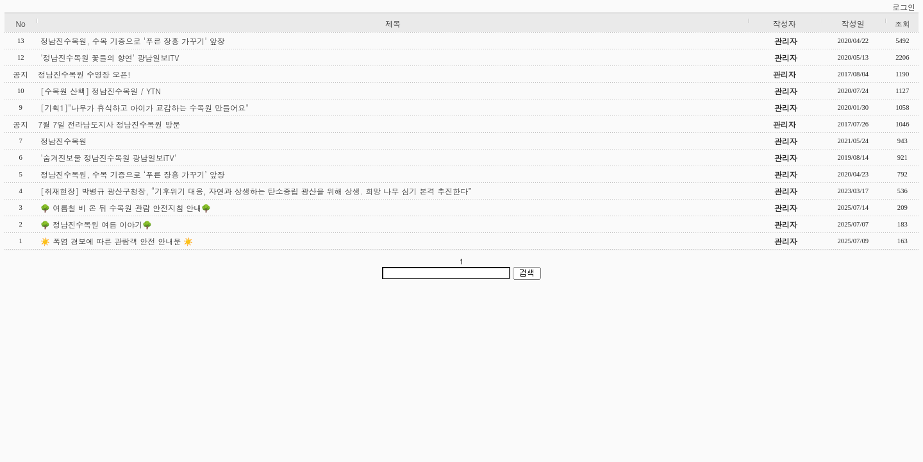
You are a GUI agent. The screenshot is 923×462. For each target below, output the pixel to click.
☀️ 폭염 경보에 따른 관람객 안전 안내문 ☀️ (116, 240)
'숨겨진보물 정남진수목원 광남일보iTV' (108, 157)
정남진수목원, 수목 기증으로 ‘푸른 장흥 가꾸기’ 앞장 (132, 174)
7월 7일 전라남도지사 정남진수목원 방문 (109, 124)
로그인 (903, 6)
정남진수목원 (63, 140)
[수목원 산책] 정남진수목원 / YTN (100, 90)
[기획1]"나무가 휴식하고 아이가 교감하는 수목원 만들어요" (144, 107)
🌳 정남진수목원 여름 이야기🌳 (96, 224)
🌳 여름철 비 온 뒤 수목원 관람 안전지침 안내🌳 (125, 207)
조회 (902, 23)
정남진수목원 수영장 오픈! (84, 74)
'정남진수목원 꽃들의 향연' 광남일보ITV (109, 57)
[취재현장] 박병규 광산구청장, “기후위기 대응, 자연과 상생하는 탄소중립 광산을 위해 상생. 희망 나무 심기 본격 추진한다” (256, 190)
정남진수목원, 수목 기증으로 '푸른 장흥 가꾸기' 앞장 (132, 40)
